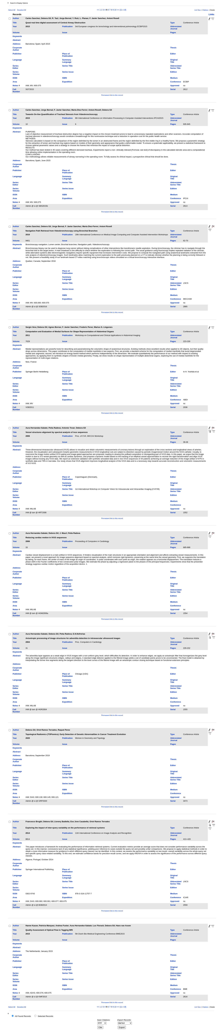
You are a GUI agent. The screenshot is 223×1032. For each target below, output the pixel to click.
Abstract (16, 40)
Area (15, 82)
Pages (173, 32)
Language (17, 60)
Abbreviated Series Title (175, 67)
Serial (173, 89)
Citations (205, 10)
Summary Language (66, 61)
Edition (173, 72)
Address (16, 44)
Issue (64, 32)
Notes (15, 85)
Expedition (67, 82)
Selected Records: (46, 1016)
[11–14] (123, 10)
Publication (67, 26)
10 (115, 10)
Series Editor (15, 67)
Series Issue (68, 72)
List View (197, 10)
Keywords (17, 36)
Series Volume (16, 73)
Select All (11, 10)
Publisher (17, 54)
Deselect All (21, 10)
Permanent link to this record (112, 95)
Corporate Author (17, 49)
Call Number (16, 90)
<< (98, 10)
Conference (175, 82)
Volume (16, 32)
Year (15, 26)
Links (211, 14)
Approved (174, 85)
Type (172, 23)
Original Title (174, 61)
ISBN (64, 78)
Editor (173, 54)
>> (118, 10)
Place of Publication (67, 55)
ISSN (15, 78)
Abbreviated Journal (175, 27)
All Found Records (23, 1016)
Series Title (67, 66)
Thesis (173, 48)
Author (16, 18)
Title (15, 23)
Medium (174, 78)
